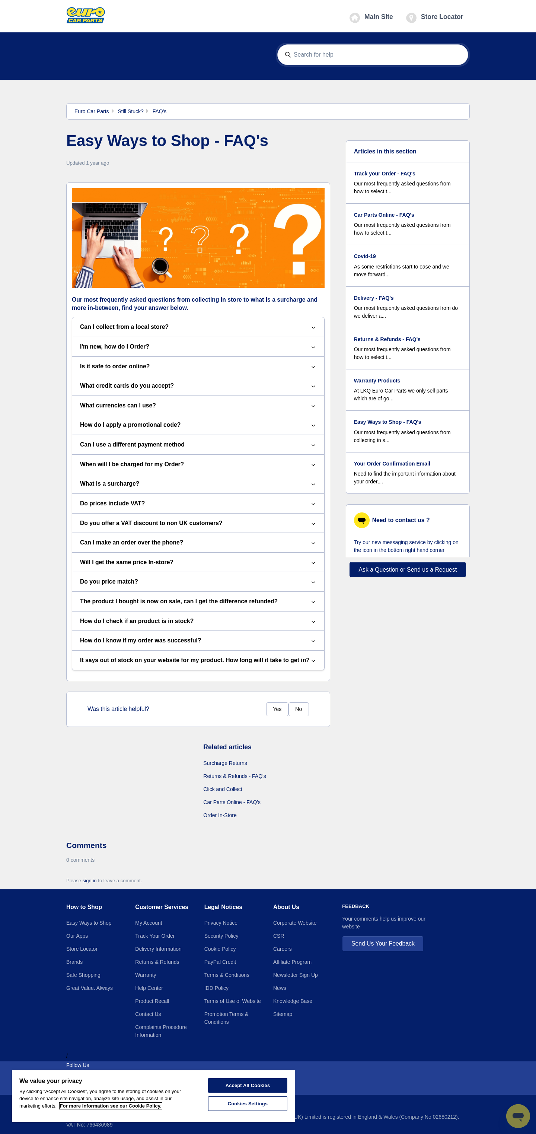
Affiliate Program (292, 962)
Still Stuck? (130, 111)
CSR (278, 936)
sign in (90, 880)
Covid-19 (365, 256)
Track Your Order (155, 936)
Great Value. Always (89, 988)
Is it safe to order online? (198, 366)
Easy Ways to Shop (89, 923)
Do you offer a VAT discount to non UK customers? (198, 523)
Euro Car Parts (91, 111)
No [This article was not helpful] (298, 709)
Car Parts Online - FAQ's (232, 802)
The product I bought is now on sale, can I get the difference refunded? (198, 601)
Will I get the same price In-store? (198, 562)
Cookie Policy (220, 949)
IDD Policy (216, 988)
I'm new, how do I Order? (198, 346)
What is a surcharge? (198, 483)
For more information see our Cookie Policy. (111, 1106)
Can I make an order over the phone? (198, 542)
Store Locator (434, 18)
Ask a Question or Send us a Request (408, 569)
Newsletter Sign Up (295, 975)
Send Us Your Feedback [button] (383, 943)
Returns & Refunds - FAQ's (234, 776)
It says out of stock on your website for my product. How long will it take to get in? (198, 660)
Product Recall (152, 1001)
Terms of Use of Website (232, 1001)
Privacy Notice (220, 923)
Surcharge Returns (225, 763)
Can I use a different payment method (198, 444)
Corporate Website (294, 923)
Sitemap (282, 1014)
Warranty (145, 975)
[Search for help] (373, 55)
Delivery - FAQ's (374, 298)
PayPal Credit (220, 962)
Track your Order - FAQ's (384, 174)
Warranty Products (377, 381)
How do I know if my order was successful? (198, 640)
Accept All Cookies (248, 1085)
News (279, 988)
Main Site (371, 18)
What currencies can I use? (198, 405)
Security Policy (221, 936)
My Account (148, 923)
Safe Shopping (83, 975)
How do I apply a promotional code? (198, 425)
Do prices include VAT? (198, 503)
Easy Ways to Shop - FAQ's (387, 422)
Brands (74, 962)
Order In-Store (219, 815)
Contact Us (148, 1014)
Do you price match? (198, 581)
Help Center (149, 988)
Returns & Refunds (157, 962)
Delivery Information (158, 949)
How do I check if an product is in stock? (198, 621)
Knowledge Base (292, 1001)
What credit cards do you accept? (198, 386)
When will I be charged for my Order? (198, 464)
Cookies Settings (248, 1103)
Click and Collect (222, 789)
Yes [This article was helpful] (277, 709)
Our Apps (77, 936)
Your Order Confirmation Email (392, 464)
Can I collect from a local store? (198, 327)
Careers (282, 949)
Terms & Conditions (226, 975)
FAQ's (160, 111)
